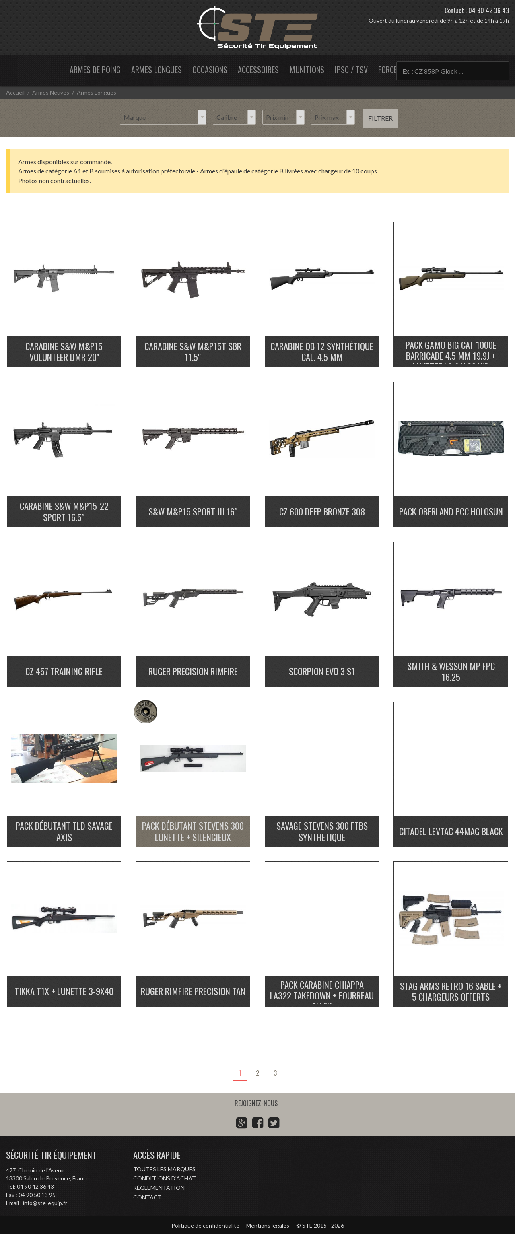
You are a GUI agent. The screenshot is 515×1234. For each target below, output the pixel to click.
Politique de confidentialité (205, 1225)
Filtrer (380, 118)
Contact (147, 1197)
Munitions (307, 70)
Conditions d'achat (164, 1178)
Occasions (209, 70)
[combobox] (163, 117)
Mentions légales (267, 1225)
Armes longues (156, 70)
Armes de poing (95, 70)
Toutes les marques (164, 1169)
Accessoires (258, 70)
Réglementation (159, 1187)
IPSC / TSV (351, 70)
